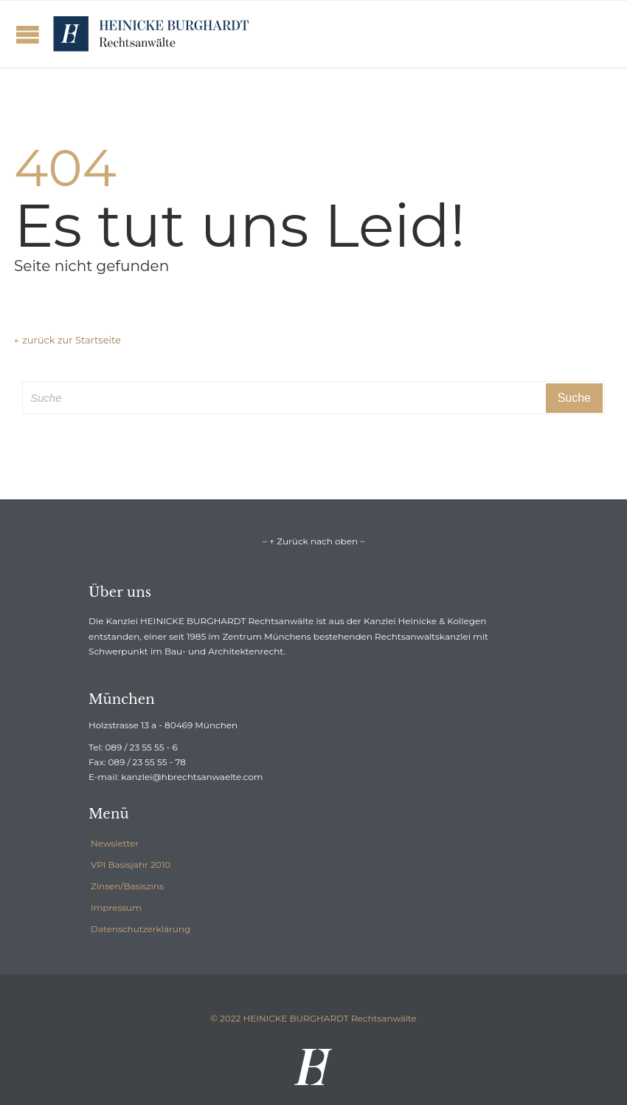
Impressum (116, 907)
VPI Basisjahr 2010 (130, 864)
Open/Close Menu (27, 34)
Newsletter (115, 843)
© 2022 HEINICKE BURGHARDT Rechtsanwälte (313, 1018)
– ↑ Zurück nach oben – (313, 541)
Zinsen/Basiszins (127, 886)
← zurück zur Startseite (67, 340)
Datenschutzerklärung (140, 928)
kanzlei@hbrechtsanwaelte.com (192, 776)
